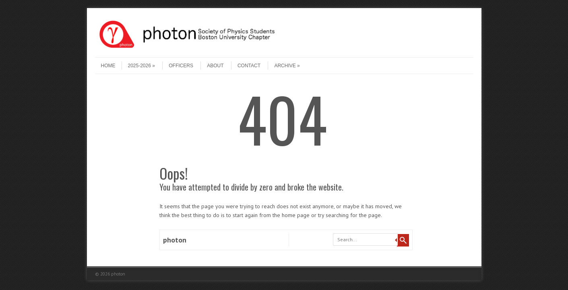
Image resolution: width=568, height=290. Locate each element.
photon (174, 239)
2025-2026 (141, 65)
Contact (249, 65)
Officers (181, 65)
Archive (286, 65)
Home (108, 65)
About (215, 65)
